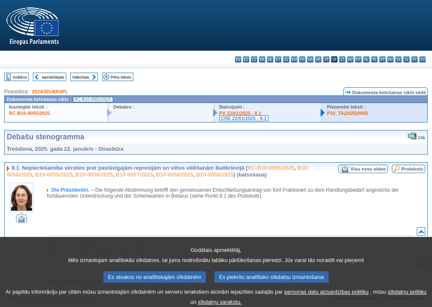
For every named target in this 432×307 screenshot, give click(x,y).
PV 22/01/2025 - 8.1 (240, 113)
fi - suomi (414, 59)
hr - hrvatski (318, 59)
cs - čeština (254, 59)
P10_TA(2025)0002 (347, 113)
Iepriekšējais (53, 77)
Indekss (20, 77)
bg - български (238, 59)
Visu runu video (368, 168)
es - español (246, 59)
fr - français (302, 59)
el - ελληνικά (286, 59)
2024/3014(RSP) (49, 91)
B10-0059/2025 (214, 174)
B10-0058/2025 (174, 174)
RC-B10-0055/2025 (29, 113)
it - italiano (326, 59)
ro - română (390, 59)
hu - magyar (350, 59)
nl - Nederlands (366, 59)
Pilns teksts (121, 77)
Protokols (412, 168)
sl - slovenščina (406, 59)
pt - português (382, 59)
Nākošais (81, 77)
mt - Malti (358, 59)
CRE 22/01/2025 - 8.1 (244, 118)
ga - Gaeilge (310, 59)
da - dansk (262, 59)
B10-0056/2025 (94, 174)
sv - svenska (422, 59)
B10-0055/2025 (54, 174)
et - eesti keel (278, 59)
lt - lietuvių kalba (342, 59)
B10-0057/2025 (134, 174)
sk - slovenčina (398, 59)
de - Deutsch (270, 59)
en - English (294, 59)
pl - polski (374, 59)
